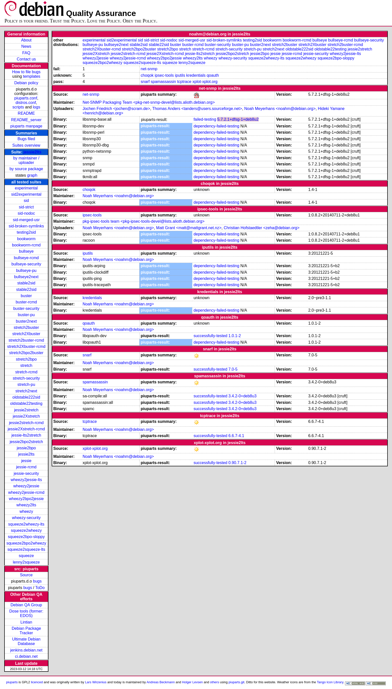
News (26, 46)
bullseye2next (26, 277)
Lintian (26, 622)
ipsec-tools (164, 75)
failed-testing (205, 119)
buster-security (26, 308)
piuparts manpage (26, 126)
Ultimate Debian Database (26, 641)
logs (36, 107)
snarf (145, 81)
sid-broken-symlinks (26, 226)
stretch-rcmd (26, 372)
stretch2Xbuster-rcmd (26, 346)
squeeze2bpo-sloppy (26, 537)
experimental (26, 188)
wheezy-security (26, 518)
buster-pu (26, 315)
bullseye (26, 251)
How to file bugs (26, 72)
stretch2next (26, 391)
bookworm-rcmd (26, 245)
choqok (147, 75)
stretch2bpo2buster (26, 353)
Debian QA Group (26, 605)
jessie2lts (32, 152)
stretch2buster (26, 327)
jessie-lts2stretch (26, 435)
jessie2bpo (26, 448)
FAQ (26, 53)
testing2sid (26, 232)
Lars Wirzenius (96, 682)
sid (26, 200)
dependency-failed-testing (216, 126)
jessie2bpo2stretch (26, 442)
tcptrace (184, 81)
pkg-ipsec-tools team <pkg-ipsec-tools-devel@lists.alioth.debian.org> (143, 221)
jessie (26, 461)
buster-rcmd (26, 302)
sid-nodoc (26, 213)
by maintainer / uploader (26, 160)
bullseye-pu (26, 270)
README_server (26, 120)
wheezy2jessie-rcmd (26, 492)
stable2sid (26, 283)
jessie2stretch (26, 410)
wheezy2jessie (26, 486)
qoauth (213, 75)
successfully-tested (210, 336)
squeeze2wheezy (26, 530)
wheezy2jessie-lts (26, 480)
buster (26, 296)
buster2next (26, 321)
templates (31, 76)
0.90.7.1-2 (237, 463)
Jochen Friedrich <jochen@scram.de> (116, 108)
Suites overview (26, 145)
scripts (18, 107)
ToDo (39, 588)
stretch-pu (26, 384)
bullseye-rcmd (26, 258)
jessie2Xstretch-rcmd (26, 429)
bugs (37, 581)
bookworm (26, 239)
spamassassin (163, 81)
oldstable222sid (26, 397)
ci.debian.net (26, 656)
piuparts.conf (25, 98)
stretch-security (26, 378)
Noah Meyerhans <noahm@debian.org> (280, 108)
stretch (26, 365)
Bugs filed (26, 139)
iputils (180, 75)
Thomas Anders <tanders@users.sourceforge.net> (197, 108)
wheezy (26, 511)
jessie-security (26, 473)
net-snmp (149, 69)
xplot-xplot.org (205, 81)
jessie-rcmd (26, 467)
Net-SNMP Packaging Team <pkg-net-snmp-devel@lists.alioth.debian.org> (149, 102)
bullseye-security (26, 264)
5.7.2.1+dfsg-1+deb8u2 (237, 119)
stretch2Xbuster (26, 334)
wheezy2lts (26, 505)
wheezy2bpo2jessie (26, 499)
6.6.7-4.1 (236, 436)
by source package (26, 169)
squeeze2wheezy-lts (26, 524)
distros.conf (25, 102)
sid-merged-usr (26, 220)
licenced (37, 682)
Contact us (26, 59)
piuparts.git (236, 682)
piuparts (12, 682)
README (26, 113)
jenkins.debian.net (26, 650)
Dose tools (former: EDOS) (26, 613)
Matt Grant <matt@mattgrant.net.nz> (188, 228)
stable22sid (26, 289)
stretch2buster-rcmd (26, 340)
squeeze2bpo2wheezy (26, 543)
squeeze (26, 556)
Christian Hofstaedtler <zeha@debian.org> (262, 228)
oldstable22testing (26, 403)
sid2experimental (26, 194)
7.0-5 (232, 369)
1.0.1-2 (234, 336)
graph (32, 175)
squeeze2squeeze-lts (26, 549)
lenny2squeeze (26, 562)
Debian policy (26, 83)
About (26, 40)
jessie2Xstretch (26, 416)
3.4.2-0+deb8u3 (242, 396)
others (214, 682)
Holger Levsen (192, 682)
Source (26, 575)
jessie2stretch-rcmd (26, 423)
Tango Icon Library (330, 682)
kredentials (195, 75)
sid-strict (26, 207)
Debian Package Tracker (26, 630)
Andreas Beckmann (161, 682)
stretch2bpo (26, 359)
